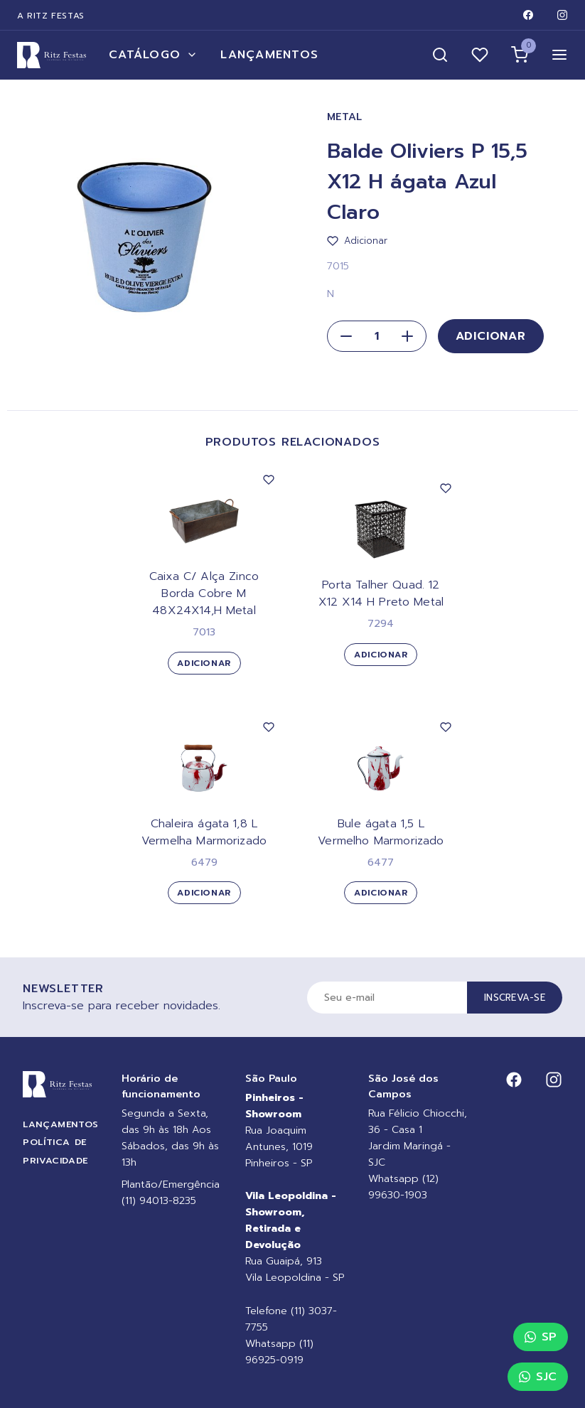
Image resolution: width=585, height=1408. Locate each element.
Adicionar (491, 336)
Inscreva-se (514, 997)
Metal (345, 116)
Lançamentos (269, 54)
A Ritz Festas (51, 15)
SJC (538, 1376)
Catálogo (153, 54)
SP (541, 1336)
